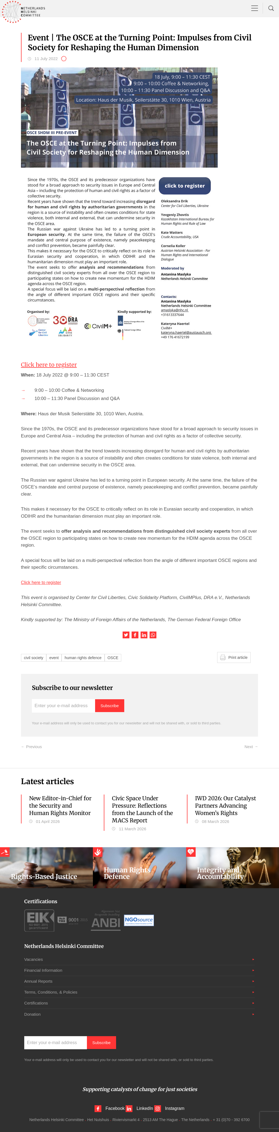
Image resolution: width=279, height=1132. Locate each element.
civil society (34, 657)
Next (249, 747)
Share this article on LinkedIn (144, 635)
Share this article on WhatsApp (153, 635)
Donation (33, 1013)
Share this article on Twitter (126, 635)
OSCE (118, 657)
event (56, 657)
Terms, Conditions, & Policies (52, 991)
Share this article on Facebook (135, 635)
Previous (33, 747)
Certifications (36, 1002)
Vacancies (34, 959)
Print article (238, 657)
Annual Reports (39, 981)
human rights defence (86, 657)
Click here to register (51, 364)
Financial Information (44, 970)
